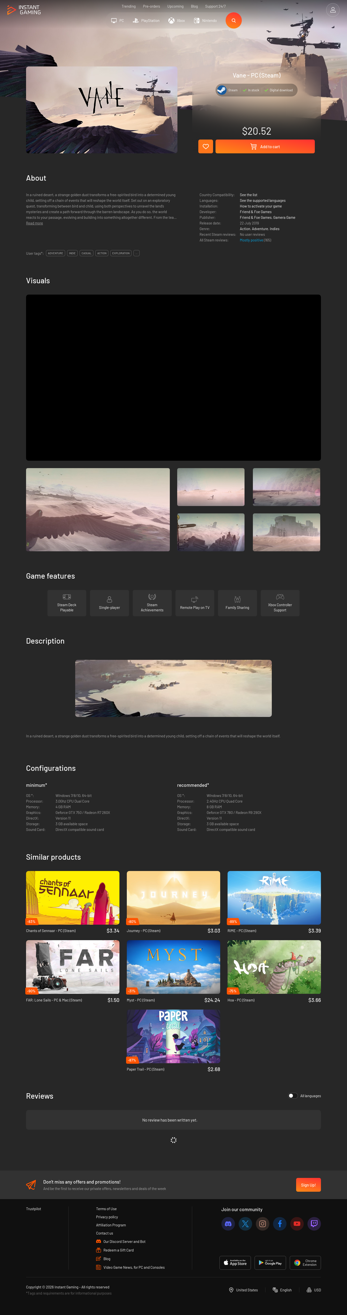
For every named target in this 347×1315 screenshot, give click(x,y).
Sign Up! (308, 1184)
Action (245, 228)
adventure (55, 253)
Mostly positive (252, 240)
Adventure (260, 228)
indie (72, 253)
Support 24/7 (215, 6)
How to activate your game (261, 206)
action (101, 253)
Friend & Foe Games (256, 211)
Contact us (104, 1233)
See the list (248, 194)
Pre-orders (151, 6)
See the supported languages (263, 200)
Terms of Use (106, 1208)
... (136, 253)
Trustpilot (33, 1208)
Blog (194, 6)
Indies (274, 228)
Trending (129, 6)
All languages (304, 1096)
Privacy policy (107, 1217)
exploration (121, 253)
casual (86, 253)
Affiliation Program (111, 1225)
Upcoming (175, 6)
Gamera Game (284, 217)
